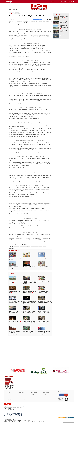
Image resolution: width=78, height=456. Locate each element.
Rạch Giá (36, 246)
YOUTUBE (66, 427)
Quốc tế (17, 13)
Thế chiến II (28, 246)
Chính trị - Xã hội (34, 424)
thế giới (24, 246)
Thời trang (33, 430)
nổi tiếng (21, 246)
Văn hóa (20, 428)
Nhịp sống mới (9, 430)
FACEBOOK (61, 427)
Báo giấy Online (61, 1)
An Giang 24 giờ (21, 424)
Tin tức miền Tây (10, 432)
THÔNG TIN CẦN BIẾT (9, 408)
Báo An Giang (11, 248)
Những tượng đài (16, 246)
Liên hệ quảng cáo (52, 1)
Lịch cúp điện (68, 1)
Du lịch (44, 430)
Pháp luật (44, 426)
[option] (17, 402)
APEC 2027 (33, 246)
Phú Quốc (40, 246)
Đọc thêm (11, 282)
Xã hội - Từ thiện (46, 424)
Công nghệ (32, 426)
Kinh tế (8, 426)
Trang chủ (11, 13)
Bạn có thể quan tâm (14, 250)
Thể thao (32, 428)
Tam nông (20, 430)
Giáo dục (20, 426)
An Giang (44, 246)
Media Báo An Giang (22, 432)
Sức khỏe (44, 428)
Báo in (67, 449)
